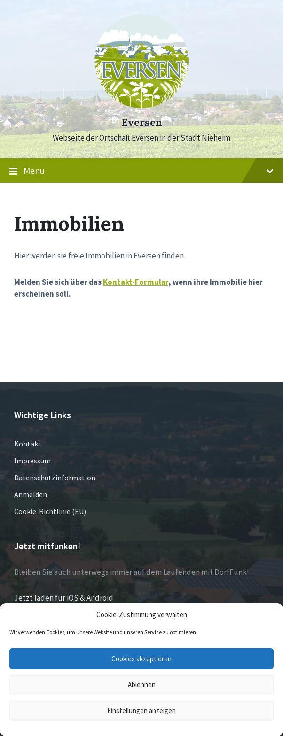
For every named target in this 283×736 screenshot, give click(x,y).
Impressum (32, 460)
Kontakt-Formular (135, 282)
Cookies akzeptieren (141, 658)
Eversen (141, 122)
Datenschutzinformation (54, 477)
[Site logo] (141, 105)
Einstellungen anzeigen (141, 710)
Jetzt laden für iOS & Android (63, 598)
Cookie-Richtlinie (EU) (50, 511)
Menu (141, 171)
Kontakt (27, 443)
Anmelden (30, 494)
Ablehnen (142, 684)
